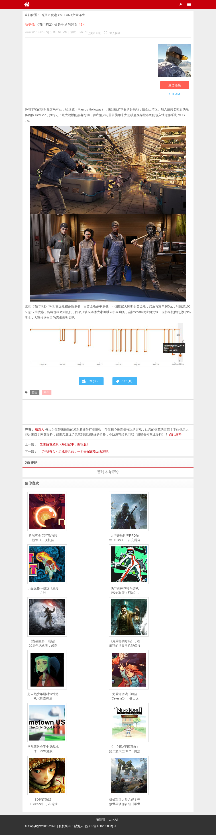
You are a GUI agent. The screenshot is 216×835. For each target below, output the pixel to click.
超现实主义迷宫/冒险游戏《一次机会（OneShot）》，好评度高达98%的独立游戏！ (42, 538)
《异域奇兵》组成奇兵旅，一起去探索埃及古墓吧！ (76, 451)
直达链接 (174, 85)
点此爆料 (175, 434)
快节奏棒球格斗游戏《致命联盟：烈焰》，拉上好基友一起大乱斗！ (124, 591)
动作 (46, 392)
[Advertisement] (90, 73)
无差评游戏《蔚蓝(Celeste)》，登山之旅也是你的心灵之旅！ (124, 696)
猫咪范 (100, 819)
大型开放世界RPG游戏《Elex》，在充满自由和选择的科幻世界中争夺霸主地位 (124, 538)
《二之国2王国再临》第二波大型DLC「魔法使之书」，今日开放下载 (124, 749)
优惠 (54, 15)
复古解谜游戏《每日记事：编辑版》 (65, 444)
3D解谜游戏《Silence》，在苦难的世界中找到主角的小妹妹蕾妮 (43, 802)
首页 (44, 15)
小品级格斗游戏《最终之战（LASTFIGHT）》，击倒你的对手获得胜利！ (43, 591)
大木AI (113, 819)
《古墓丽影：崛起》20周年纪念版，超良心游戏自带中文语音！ (43, 643)
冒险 (34, 392)
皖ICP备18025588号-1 (100, 826)
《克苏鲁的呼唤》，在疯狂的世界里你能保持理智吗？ (124, 643)
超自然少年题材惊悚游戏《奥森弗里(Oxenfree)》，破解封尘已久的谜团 (43, 696)
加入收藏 (112, 33)
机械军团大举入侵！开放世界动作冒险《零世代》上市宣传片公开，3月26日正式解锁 (124, 802)
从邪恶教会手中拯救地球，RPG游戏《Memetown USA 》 (43, 749)
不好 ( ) (127, 381)
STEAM (65, 15)
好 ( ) (94, 381)
